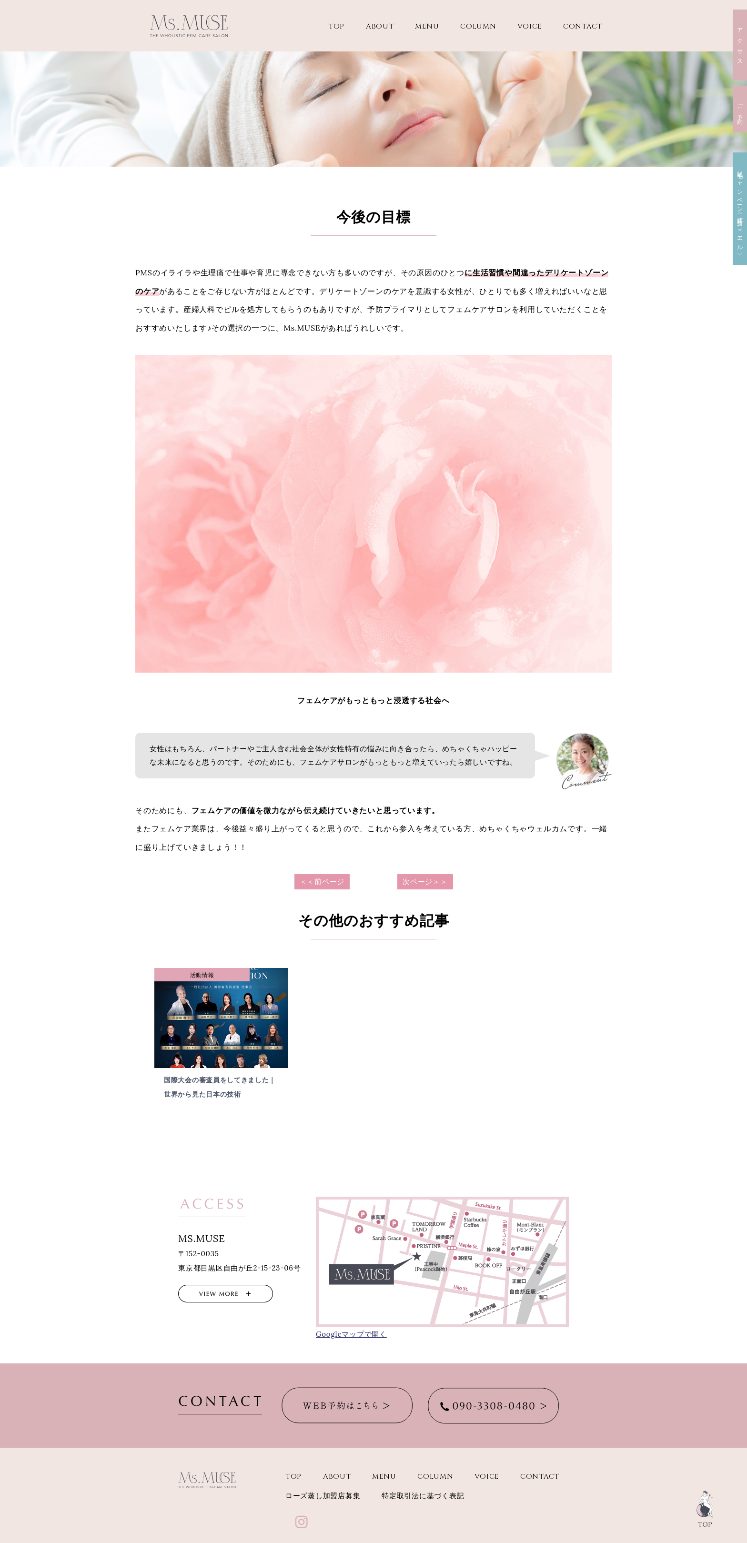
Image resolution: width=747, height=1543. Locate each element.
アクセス (740, 45)
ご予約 (740, 109)
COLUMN (478, 26)
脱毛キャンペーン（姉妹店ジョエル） (740, 209)
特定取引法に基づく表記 (423, 1496)
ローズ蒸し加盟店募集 (323, 1496)
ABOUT (380, 26)
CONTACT (582, 26)
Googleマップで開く (351, 1334)
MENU (427, 26)
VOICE (529, 26)
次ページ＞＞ (425, 881)
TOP (336, 26)
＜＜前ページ (322, 881)
